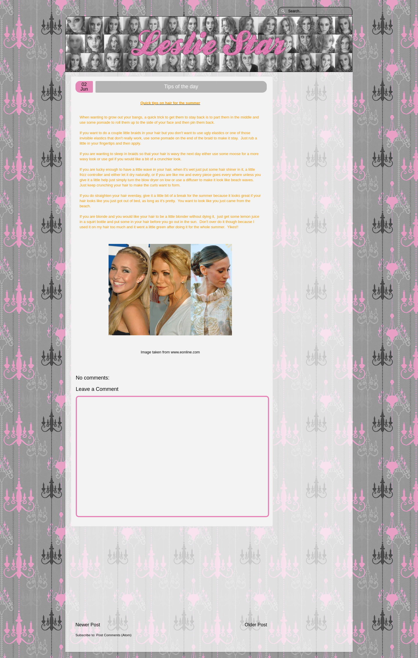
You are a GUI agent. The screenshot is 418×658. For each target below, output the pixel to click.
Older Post (256, 624)
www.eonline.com (185, 352)
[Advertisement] (171, 573)
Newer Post (87, 624)
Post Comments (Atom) (113, 635)
